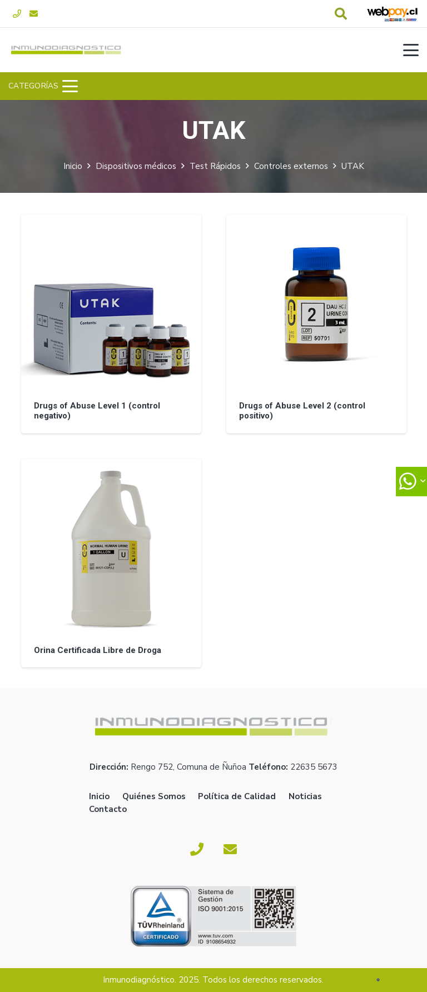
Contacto (108, 809)
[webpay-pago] (392, 14)
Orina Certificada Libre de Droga (97, 650)
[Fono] (16, 14)
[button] (340, 14)
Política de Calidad (237, 796)
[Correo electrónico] (33, 14)
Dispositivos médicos (136, 166)
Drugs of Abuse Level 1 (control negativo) (96, 411)
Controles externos (291, 166)
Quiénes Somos (154, 796)
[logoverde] (67, 50)
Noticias (305, 796)
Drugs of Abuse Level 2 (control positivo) (302, 411)
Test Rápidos (215, 166)
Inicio (72, 166)
